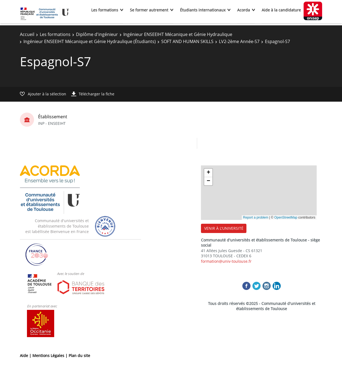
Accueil (27, 34)
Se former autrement (149, 10)
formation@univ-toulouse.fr (226, 261)
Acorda (243, 10)
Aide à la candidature (281, 10)
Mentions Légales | (50, 355)
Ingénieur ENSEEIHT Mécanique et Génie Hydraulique (177, 34)
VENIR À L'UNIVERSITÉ (223, 228)
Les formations (104, 10)
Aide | (26, 355)
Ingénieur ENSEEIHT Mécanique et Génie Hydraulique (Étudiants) (89, 41)
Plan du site (79, 355)
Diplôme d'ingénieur (97, 34)
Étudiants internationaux (202, 10)
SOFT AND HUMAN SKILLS (187, 41)
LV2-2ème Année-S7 (239, 41)
